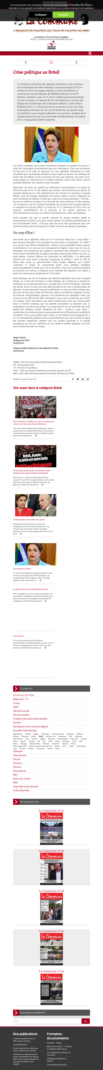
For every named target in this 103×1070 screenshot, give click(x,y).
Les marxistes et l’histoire (56, 933)
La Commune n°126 (51, 840)
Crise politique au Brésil (62, 475)
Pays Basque (19, 623)
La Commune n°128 (51, 760)
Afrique (28, 602)
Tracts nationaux (20, 957)
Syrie (64, 615)
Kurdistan (66, 610)
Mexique (24, 612)
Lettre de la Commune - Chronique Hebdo (29, 949)
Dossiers (17, 631)
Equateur (51, 607)
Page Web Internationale (25, 655)
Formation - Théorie (54, 911)
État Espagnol (63, 607)
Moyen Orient (35, 612)
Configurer (40, 14)
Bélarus (16, 605)
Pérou (73, 612)
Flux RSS (57, 1063)
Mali (80, 610)
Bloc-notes (34, 957)
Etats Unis (74, 607)
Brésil (41, 605)
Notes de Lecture (22, 647)
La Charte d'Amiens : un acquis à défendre (29, 1007)
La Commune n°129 (51, 719)
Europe (16, 627)
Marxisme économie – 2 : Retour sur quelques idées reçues (59, 916)
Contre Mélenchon (20, 913)
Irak (38, 610)
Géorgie (84, 607)
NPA (15, 651)
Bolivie (33, 605)
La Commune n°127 (51, 800)
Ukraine (31, 617)
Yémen (50, 617)
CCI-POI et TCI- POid (23, 564)
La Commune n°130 (51, 679)
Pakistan (46, 612)
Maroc (15, 612)
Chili (70, 605)
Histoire (17, 635)
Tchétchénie (81, 615)
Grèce (15, 610)
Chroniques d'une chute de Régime (30, 595)
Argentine (70, 602)
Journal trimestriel (39, 941)
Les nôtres (18, 945)
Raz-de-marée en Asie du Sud (40, 615)
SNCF (16, 575)
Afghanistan (17, 602)
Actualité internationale (25, 599)
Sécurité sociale (21, 579)
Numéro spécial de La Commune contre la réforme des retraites (25, 918)
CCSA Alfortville (21, 659)
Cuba (27, 607)
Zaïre (57, 617)
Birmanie (25, 605)
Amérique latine (58, 602)
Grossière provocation (21, 1038)
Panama (65, 612)
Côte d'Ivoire (17, 607)
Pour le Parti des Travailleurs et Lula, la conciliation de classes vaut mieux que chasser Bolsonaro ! (31, 424)
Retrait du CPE (18, 1048)
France (16, 571)
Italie (50, 610)
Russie (57, 615)
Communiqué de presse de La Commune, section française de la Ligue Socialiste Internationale (69, 424)
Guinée (23, 610)
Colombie (78, 605)
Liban (74, 610)
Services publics (21, 583)
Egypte (42, 607)
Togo (15, 617)
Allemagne (45, 602)
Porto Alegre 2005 (20, 615)
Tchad (71, 615)
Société (17, 591)
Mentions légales (71, 1063)
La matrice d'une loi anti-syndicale (26, 1010)
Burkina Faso (51, 605)
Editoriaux (18, 953)
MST (15, 643)
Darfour (35, 607)
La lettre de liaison (43, 953)
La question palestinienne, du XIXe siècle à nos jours (24, 908)
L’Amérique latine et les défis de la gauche (29, 475)
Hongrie (31, 610)
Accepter (63, 14)
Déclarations (29, 953)
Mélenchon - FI (20, 567)
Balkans (80, 602)
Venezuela (40, 617)
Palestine (55, 612)
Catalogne (62, 605)
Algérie (36, 602)
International (19, 639)
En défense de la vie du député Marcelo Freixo (30, 500)
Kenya (57, 610)
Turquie (22, 617)
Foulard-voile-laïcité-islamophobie (30, 587)
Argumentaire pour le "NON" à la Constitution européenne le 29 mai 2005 (30, 1043)
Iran (44, 610)
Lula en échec (59, 500)
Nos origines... (18, 1014)
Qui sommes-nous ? (22, 941)
